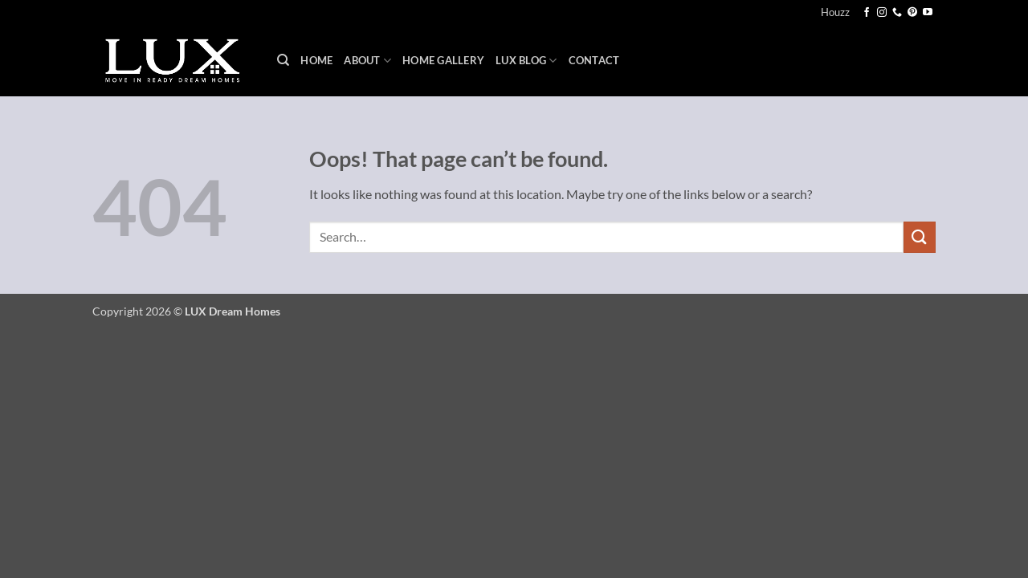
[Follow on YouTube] (927, 12)
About (367, 60)
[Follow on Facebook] (866, 12)
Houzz (835, 12)
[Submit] (920, 237)
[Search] (283, 60)
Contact (594, 60)
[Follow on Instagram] (882, 12)
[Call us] (897, 12)
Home (316, 60)
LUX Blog (526, 60)
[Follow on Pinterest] (912, 12)
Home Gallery (443, 60)
